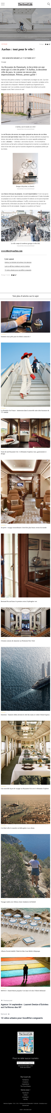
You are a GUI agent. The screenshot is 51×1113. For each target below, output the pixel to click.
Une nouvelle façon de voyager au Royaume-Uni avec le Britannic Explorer (25, 788)
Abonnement (25, 1105)
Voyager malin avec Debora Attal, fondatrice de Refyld (18, 902)
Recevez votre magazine (25, 1063)
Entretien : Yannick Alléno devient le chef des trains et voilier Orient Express (25, 715)
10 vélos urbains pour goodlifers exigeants (18, 270)
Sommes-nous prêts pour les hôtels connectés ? (16, 336)
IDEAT (21, 1109)
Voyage (4, 44)
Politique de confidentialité (26, 1103)
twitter (26, 1095)
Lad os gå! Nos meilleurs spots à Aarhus (17, 266)
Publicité (36, 1103)
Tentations (25, 1080)
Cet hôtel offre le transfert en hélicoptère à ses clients (17, 828)
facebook (25, 1093)
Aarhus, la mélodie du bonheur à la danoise (18, 262)
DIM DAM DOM (27, 1109)
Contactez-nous (43, 1103)
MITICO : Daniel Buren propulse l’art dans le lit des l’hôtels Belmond (23, 991)
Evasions (25, 1082)
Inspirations (25, 1084)
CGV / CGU (16, 1103)
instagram (25, 1097)
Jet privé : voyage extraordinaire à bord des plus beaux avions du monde (24, 527)
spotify (25, 1099)
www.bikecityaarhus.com (11, 251)
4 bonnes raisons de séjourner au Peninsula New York (18, 641)
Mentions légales (7, 1103)
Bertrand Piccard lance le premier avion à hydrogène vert (19, 601)
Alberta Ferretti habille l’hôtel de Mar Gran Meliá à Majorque (20, 951)
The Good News (25, 1086)
